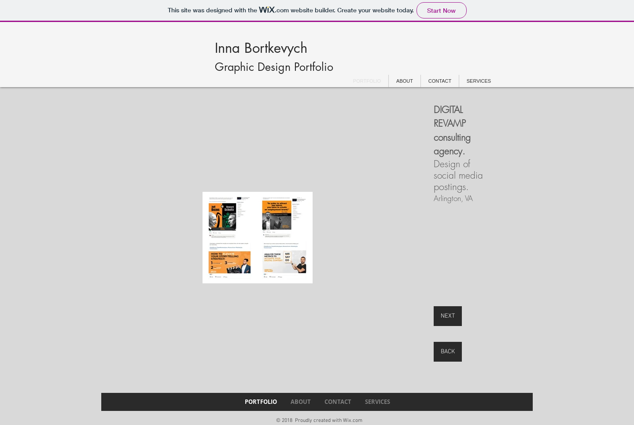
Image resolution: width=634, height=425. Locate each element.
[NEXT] (448, 316)
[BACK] (448, 352)
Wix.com (352, 421)
